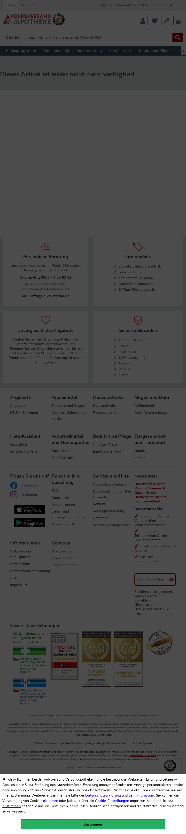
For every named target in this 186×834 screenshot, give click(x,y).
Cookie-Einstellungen (112, 801)
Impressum (145, 795)
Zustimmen (11, 806)
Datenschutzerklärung (103, 795)
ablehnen (50, 801)
